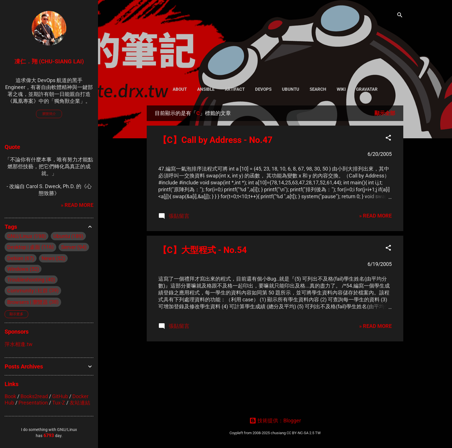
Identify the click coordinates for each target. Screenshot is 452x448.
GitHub (60, 396)
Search (318, 89)
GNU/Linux (19, 236)
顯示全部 (384, 113)
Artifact (235, 89)
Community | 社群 (27, 291)
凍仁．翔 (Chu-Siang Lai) (49, 61)
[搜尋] (399, 15)
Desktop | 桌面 (23, 247)
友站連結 (79, 403)
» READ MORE (375, 216)
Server (68, 247)
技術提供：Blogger (275, 420)
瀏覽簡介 (49, 114)
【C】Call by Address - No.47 (215, 140)
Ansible (205, 89)
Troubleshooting (25, 280)
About (180, 89)
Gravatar (367, 89)
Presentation (33, 403)
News (48, 258)
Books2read (34, 396)
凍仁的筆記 (275, 40)
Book (10, 396)
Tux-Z (58, 403)
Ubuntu (290, 89)
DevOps (263, 89)
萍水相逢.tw (19, 344)
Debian (15, 258)
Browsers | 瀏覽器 (27, 302)
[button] (388, 138)
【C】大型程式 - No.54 (202, 250)
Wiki (341, 89)
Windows (17, 269)
